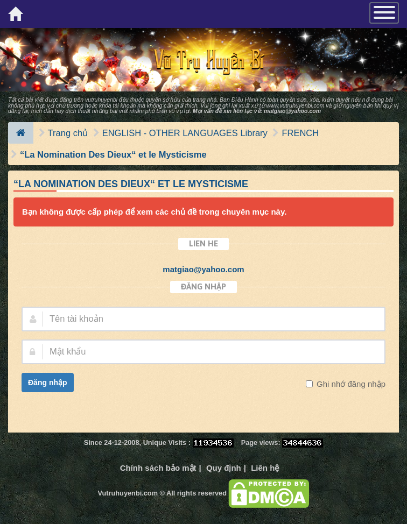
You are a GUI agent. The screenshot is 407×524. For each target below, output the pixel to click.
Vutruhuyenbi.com (128, 493)
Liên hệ (265, 467)
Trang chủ (68, 133)
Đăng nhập (47, 382)
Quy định (223, 467)
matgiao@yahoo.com (292, 111)
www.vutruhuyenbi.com (295, 105)
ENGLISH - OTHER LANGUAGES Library (185, 133)
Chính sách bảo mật (158, 467)
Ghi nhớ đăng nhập (349, 383)
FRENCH (300, 133)
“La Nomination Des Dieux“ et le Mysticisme (113, 154)
